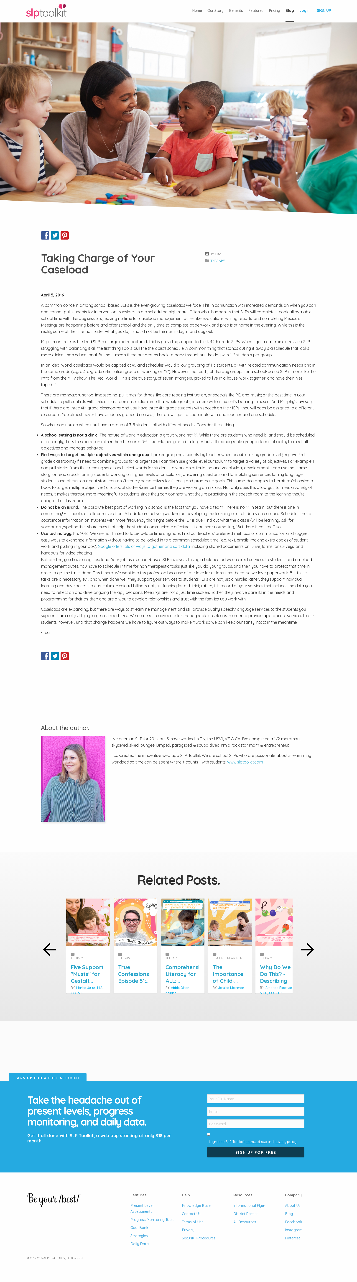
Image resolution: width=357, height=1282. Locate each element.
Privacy (188, 1230)
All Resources (244, 1222)
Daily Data (139, 1243)
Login (304, 10)
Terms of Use (193, 1222)
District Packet (245, 1213)
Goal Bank (139, 1227)
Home (197, 10)
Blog (290, 10)
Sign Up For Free (255, 1152)
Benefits (236, 10)
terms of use (256, 1141)
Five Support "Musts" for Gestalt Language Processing (102, 970)
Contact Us (191, 1213)
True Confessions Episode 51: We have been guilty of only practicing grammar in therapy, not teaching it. (178, 977)
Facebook (293, 1222)
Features (255, 10)
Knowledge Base (196, 1205)
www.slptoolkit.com (245, 762)
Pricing (274, 10)
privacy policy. (286, 1141)
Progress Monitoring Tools (152, 1219)
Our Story (215, 10)
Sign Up (324, 10)
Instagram (293, 1230)
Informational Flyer (249, 1205)
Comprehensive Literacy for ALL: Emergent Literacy (254, 970)
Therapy (217, 261)
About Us (293, 1205)
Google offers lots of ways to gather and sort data (144, 546)
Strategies (139, 1235)
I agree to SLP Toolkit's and (253, 1142)
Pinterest (292, 1238)
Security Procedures (199, 1238)
